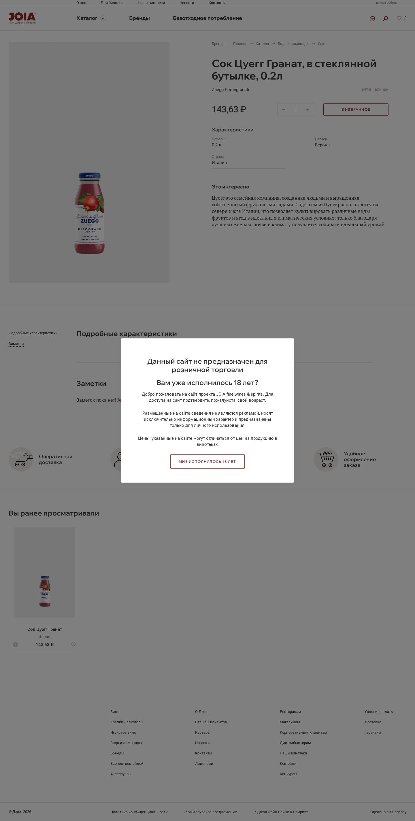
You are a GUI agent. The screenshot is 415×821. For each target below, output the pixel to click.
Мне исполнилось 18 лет (207, 461)
